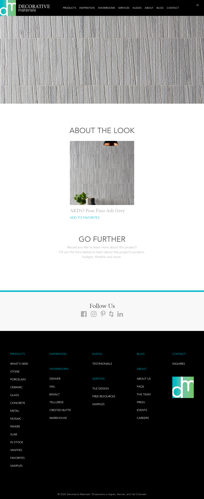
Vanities (16, 450)
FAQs (140, 386)
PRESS (141, 402)
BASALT (54, 394)
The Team (144, 394)
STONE (15, 371)
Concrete (17, 403)
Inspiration (87, 7)
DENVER (54, 379)
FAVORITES (17, 458)
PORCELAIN (18, 379)
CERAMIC (16, 387)
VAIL (52, 386)
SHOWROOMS (59, 369)
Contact (173, 7)
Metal (14, 411)
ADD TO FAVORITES (85, 218)
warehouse (58, 418)
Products (69, 7)
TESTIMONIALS (102, 364)
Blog (160, 7)
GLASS (14, 395)
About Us (144, 379)
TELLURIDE (56, 402)
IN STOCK (16, 442)
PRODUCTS (17, 354)
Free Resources (103, 396)
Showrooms (106, 7)
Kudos (137, 7)
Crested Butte (60, 410)
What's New (19, 364)
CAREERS (143, 418)
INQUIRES (178, 364)
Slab (13, 434)
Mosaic (15, 419)
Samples (16, 466)
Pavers (15, 426)
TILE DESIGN (100, 388)
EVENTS (142, 410)
